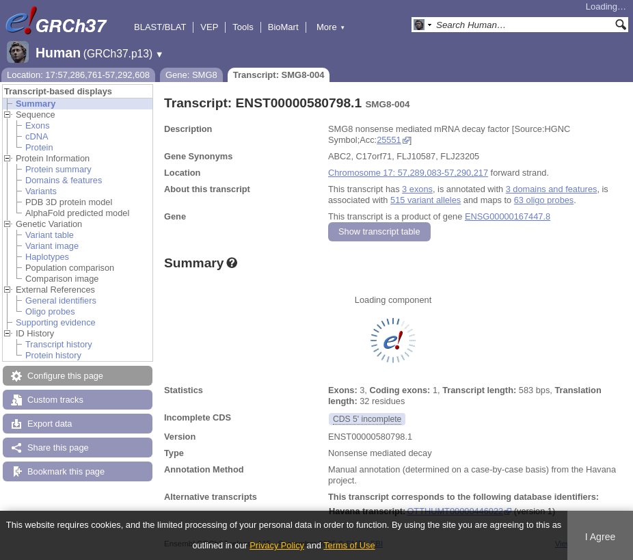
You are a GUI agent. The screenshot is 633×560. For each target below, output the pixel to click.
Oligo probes (50, 311)
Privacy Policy (277, 545)
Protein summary (58, 169)
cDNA (36, 136)
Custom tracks (55, 400)
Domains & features (63, 180)
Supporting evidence (56, 322)
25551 (389, 140)
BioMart (283, 27)
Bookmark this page (66, 471)
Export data (49, 423)
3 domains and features (551, 189)
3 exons (417, 189)
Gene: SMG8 (191, 75)
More (330, 27)
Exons (37, 125)
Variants (41, 191)
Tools (242, 27)
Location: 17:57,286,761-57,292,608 (78, 75)
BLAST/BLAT (160, 27)
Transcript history (58, 344)
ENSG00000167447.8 (507, 216)
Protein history (53, 355)
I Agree (600, 536)
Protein (39, 147)
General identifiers (60, 300)
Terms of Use (349, 545)
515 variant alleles (425, 200)
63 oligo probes (544, 200)
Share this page (58, 447)
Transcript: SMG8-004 (279, 75)
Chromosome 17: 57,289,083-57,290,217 (408, 173)
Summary (35, 103)
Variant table (49, 235)
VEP (209, 27)
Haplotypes (47, 257)
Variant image (52, 246)
